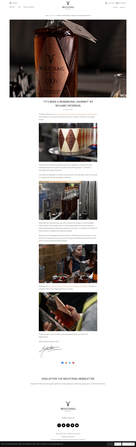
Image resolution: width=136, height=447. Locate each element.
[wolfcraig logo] (68, 5)
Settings (110, 444)
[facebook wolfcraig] (59, 425)
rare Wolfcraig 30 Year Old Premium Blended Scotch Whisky (74, 114)
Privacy (70, 439)
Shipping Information (68, 436)
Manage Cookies (62, 439)
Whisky (12, 7)
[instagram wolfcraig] (68, 425)
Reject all (117, 444)
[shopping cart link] (120, 3)
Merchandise (28, 7)
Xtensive (77, 433)
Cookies (53, 439)
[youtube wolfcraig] (77, 425)
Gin (19, 7)
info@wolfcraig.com (68, 418)
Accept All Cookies (128, 444)
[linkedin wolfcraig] (72, 425)
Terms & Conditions (79, 439)
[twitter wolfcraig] (63, 425)
